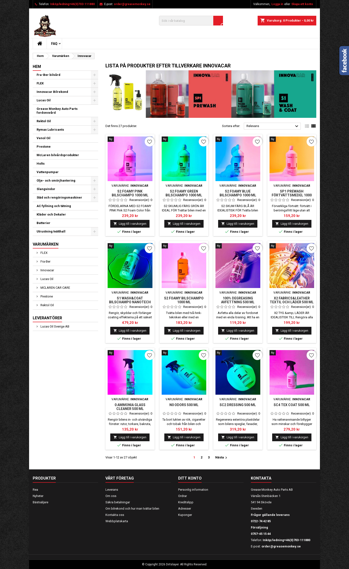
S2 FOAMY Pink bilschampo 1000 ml (130, 193)
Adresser (184, 508)
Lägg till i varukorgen (129, 223)
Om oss (110, 496)
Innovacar (47, 270)
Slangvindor (46, 189)
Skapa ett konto (302, 4)
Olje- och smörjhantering (56, 180)
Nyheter (38, 496)
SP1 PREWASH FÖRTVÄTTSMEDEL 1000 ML (292, 195)
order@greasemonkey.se (132, 4)
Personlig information (193, 489)
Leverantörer (47, 318)
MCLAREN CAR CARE (55, 287)
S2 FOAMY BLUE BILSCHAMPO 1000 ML (238, 193)
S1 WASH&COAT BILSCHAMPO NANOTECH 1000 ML (130, 302)
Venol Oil (43, 138)
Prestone (44, 146)
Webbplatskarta (116, 521)
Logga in (277, 4)
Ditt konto (190, 478)
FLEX (40, 83)
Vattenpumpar (48, 172)
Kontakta (261, 478)
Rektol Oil (44, 121)
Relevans (273, 126)
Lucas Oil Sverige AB (54, 326)
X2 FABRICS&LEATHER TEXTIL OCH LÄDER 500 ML (292, 300)
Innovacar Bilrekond (52, 92)
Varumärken (45, 244)
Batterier (43, 223)
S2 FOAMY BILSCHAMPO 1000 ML (184, 300)
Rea (35, 489)
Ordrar (182, 496)
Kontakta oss (114, 515)
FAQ (54, 44)
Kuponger (185, 515)
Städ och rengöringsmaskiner (59, 197)
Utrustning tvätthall (51, 231)
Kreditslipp (185, 502)
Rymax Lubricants (50, 129)
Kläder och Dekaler (51, 214)
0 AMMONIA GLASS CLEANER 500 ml (130, 407)
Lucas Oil (44, 100)
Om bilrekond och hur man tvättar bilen (132, 508)
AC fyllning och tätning (54, 206)
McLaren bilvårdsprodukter (58, 155)
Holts (41, 163)
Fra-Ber (45, 261)
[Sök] (191, 20)
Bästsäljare (40, 502)
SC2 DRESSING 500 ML (238, 405)
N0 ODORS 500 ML (183, 405)
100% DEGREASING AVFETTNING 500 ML (237, 300)
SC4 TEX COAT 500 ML (292, 405)
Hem (37, 66)
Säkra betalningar (117, 502)
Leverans (111, 489)
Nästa (221, 458)
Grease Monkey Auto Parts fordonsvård (57, 110)
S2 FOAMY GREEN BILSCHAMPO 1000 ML (184, 193)
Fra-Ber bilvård (48, 75)
